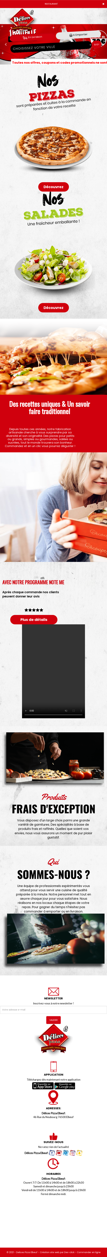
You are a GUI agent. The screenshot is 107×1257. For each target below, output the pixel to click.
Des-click (69, 1252)
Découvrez (53, 186)
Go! (96, 44)
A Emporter (78, 34)
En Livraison (32, 37)
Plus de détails (33, 619)
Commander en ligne (89, 1252)
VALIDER (53, 1020)
